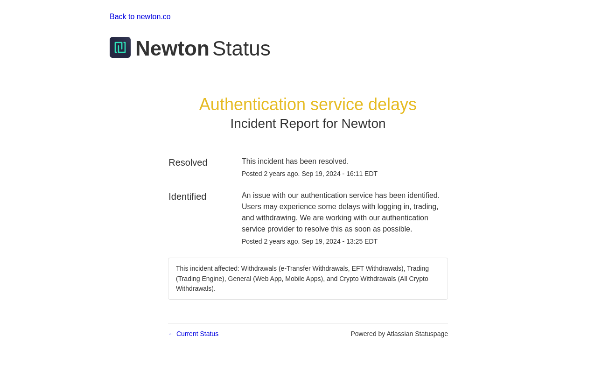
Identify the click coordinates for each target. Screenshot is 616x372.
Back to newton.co (140, 17)
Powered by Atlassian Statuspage (399, 333)
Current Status (193, 333)
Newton (364, 123)
